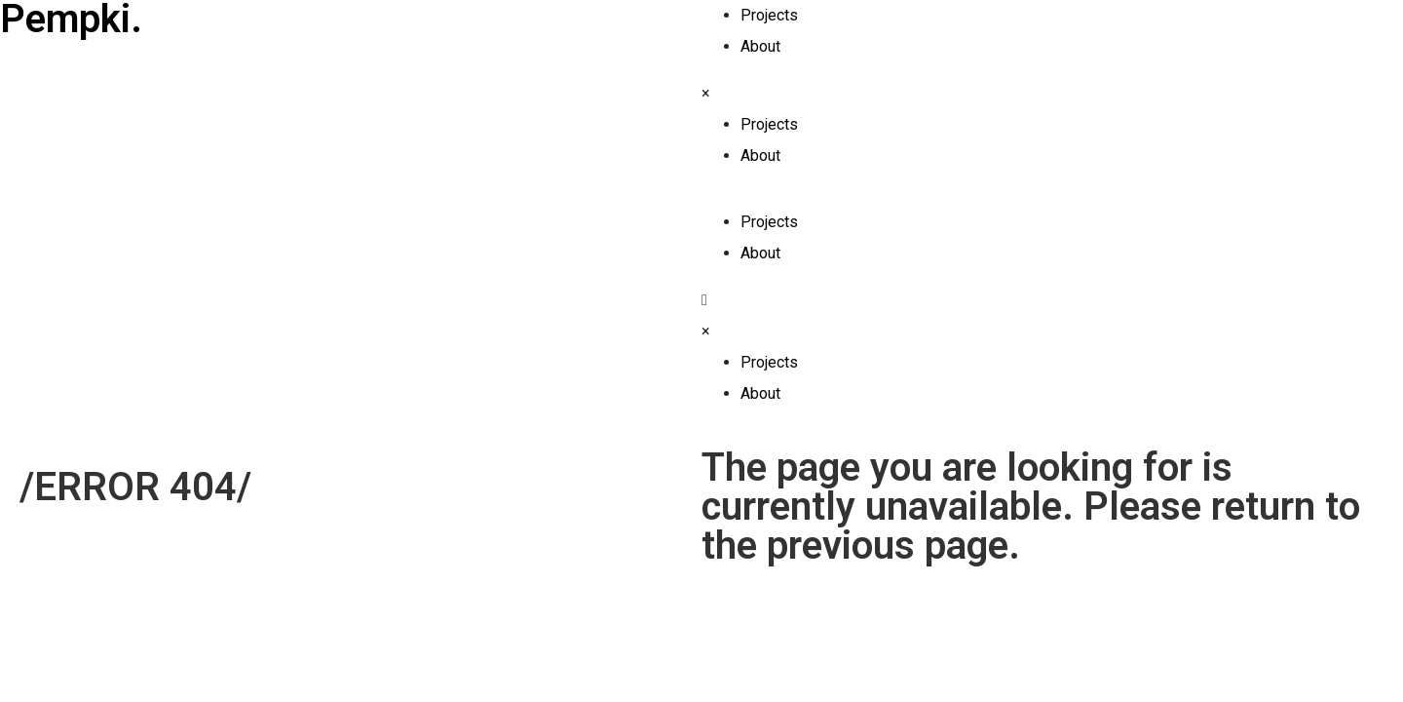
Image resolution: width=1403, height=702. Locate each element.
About (760, 46)
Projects (769, 15)
